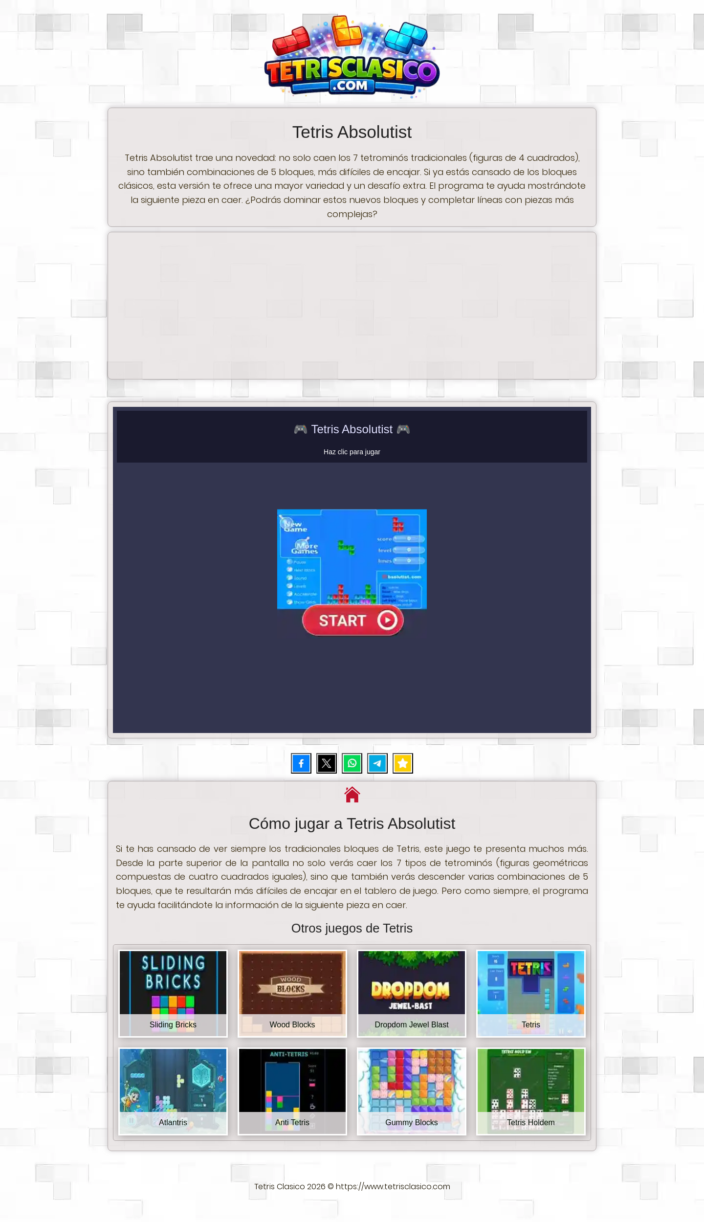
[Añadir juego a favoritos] (403, 763)
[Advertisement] (352, 305)
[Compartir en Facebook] (301, 763)
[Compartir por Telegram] (377, 763)
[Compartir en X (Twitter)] (326, 763)
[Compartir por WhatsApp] (352, 763)
